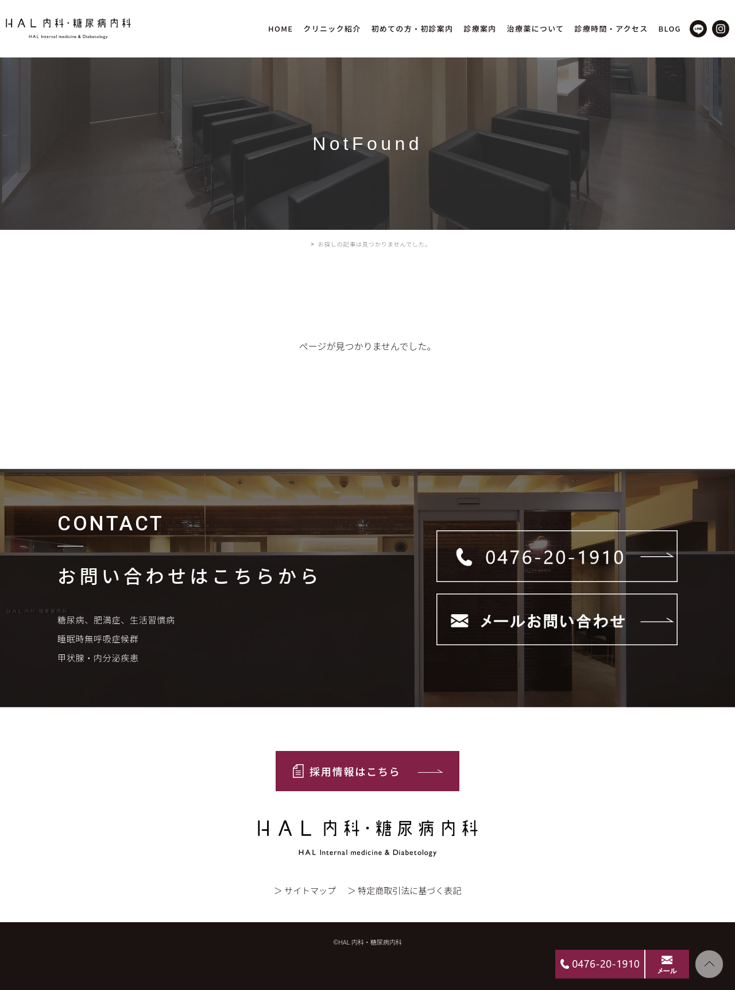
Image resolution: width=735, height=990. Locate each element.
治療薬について (535, 28)
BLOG (669, 28)
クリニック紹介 (332, 28)
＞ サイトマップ (305, 890)
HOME (280, 28)
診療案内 (479, 28)
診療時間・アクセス (611, 28)
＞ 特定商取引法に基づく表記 (404, 890)
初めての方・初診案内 (412, 28)
